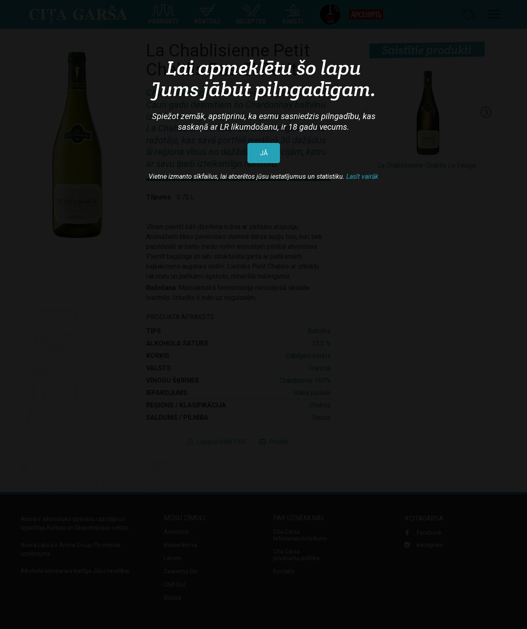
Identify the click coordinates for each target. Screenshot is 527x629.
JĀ (264, 153)
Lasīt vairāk (362, 176)
